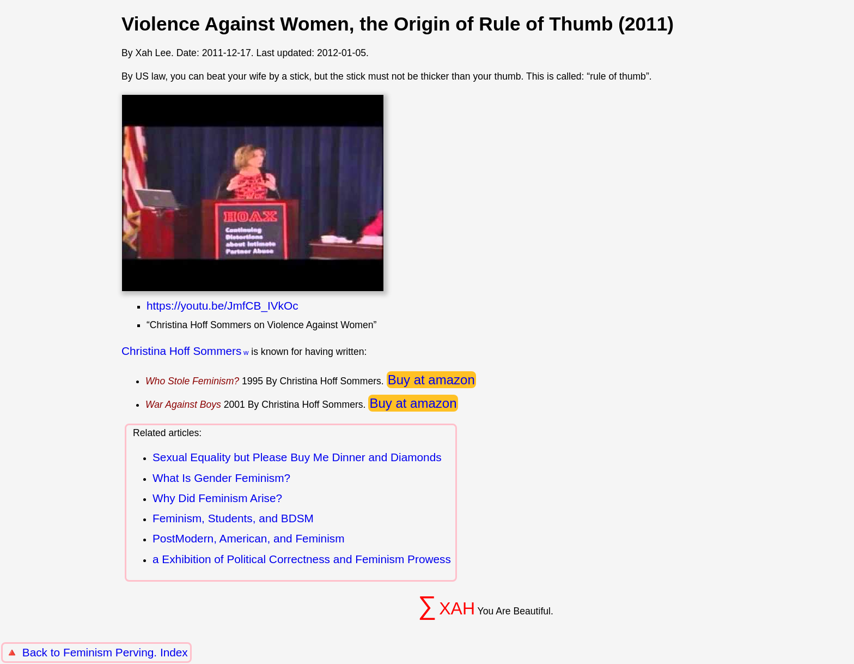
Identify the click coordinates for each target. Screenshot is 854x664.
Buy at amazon (431, 379)
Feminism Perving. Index (125, 652)
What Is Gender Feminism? (221, 478)
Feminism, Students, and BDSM (233, 518)
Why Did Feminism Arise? (217, 498)
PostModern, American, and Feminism (248, 538)
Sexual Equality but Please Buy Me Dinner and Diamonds (297, 457)
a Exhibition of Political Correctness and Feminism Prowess (301, 559)
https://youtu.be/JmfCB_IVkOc (222, 305)
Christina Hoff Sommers (181, 351)
